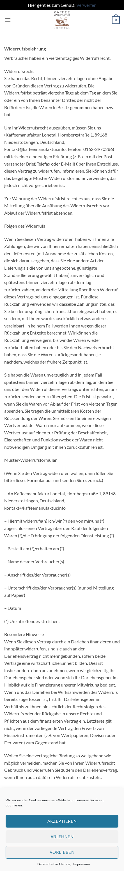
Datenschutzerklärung (53, 864)
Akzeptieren (62, 821)
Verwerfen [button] (86, 5)
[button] (7, 20)
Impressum (81, 864)
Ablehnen (62, 836)
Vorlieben (62, 852)
